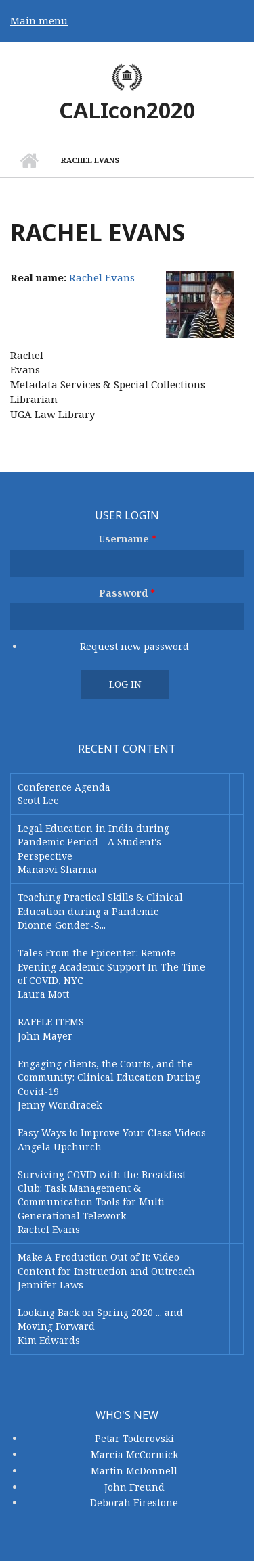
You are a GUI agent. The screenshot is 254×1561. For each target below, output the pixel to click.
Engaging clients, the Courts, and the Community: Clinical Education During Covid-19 (109, 1077)
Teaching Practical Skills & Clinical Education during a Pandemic (100, 904)
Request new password (134, 646)
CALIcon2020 (127, 109)
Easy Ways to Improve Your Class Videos (112, 1132)
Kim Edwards (49, 1340)
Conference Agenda (64, 786)
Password (127, 592)
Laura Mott (43, 993)
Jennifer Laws (50, 1284)
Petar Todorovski (134, 1438)
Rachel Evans (102, 277)
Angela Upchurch (60, 1146)
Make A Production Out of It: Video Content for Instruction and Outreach (106, 1264)
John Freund (134, 1487)
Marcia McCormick (134, 1454)
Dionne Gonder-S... (62, 924)
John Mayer (45, 1035)
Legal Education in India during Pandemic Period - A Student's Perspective (93, 842)
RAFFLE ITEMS (51, 1021)
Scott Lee (38, 800)
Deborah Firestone (134, 1502)
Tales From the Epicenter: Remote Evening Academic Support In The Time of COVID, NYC (111, 966)
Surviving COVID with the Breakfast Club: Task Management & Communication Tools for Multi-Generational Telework (102, 1195)
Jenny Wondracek (60, 1104)
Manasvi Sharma (57, 869)
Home (28, 160)
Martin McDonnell (134, 1470)
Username (127, 538)
